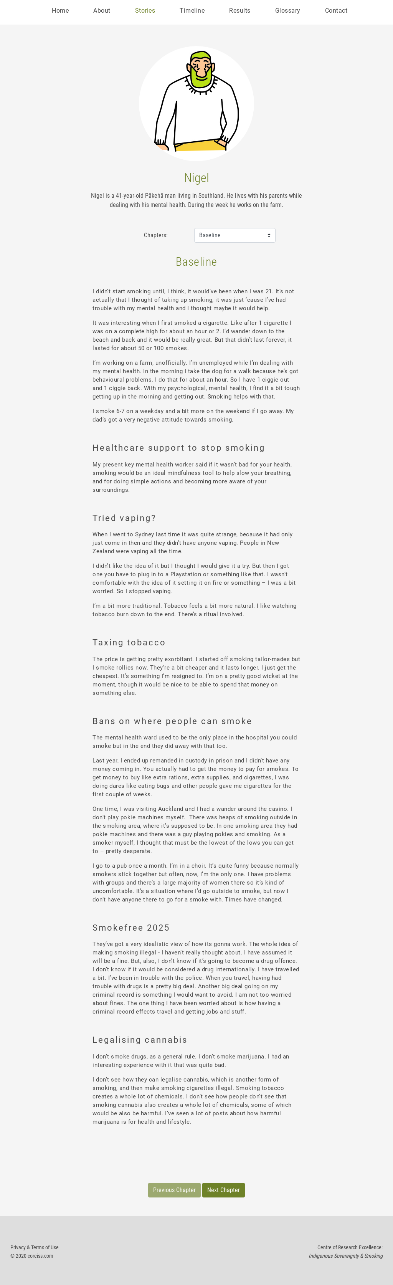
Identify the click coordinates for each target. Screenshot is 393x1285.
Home (60, 10)
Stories (145, 10)
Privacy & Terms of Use (34, 1247)
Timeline (192, 10)
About (102, 10)
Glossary (288, 10)
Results (240, 10)
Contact (336, 10)
